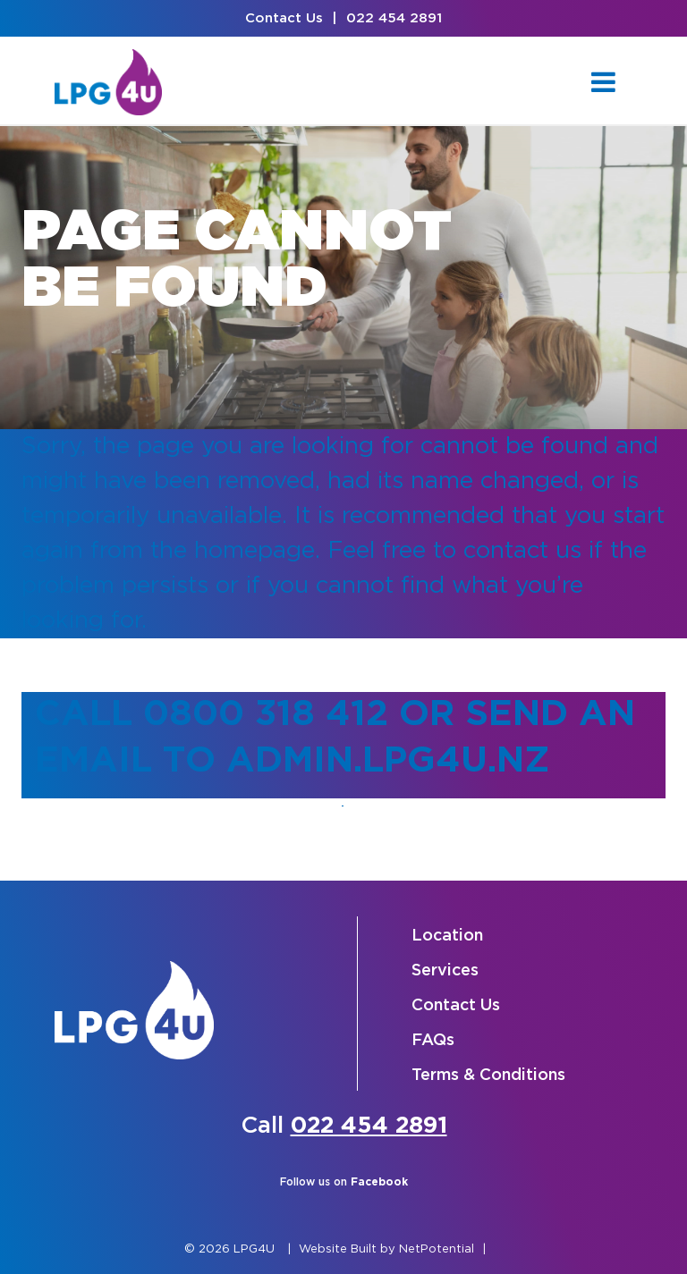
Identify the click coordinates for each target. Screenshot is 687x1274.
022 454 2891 (394, 18)
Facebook (379, 1182)
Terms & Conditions (488, 1075)
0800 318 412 (265, 714)
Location (447, 936)
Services (445, 971)
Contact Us (284, 18)
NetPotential (436, 1249)
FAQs (432, 1041)
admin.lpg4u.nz (387, 761)
